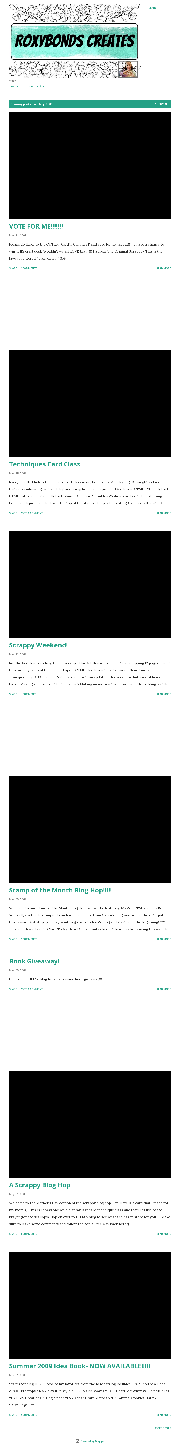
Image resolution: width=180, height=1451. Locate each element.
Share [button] (13, 268)
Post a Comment (31, 513)
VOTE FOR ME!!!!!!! (36, 226)
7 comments (28, 939)
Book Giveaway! (34, 961)
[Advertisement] (90, 310)
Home (12, 86)
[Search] (153, 8)
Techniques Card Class (44, 464)
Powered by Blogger (90, 1441)
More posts (163, 1428)
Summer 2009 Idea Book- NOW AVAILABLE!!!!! (79, 1366)
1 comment (28, 694)
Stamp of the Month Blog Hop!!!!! (60, 890)
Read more (164, 268)
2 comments (28, 268)
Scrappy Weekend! (38, 645)
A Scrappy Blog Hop (39, 1185)
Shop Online (34, 86)
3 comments (28, 1234)
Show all (162, 104)
